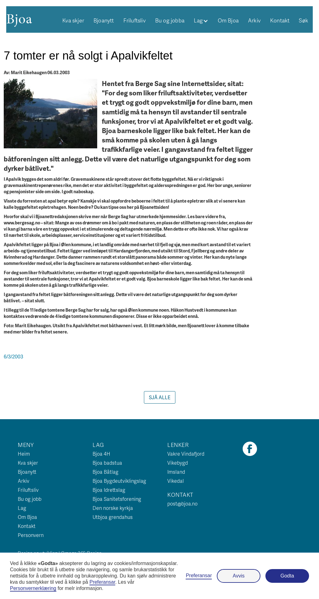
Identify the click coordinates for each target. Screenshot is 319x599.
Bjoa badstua (107, 462)
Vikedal (175, 480)
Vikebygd (177, 462)
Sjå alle (159, 397)
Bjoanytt (103, 20)
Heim (24, 453)
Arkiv (254, 20)
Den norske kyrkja (113, 507)
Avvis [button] (239, 575)
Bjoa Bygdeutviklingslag (119, 480)
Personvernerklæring (33, 588)
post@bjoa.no (182, 503)
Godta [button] (287, 575)
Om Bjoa (228, 20)
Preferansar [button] (102, 582)
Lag (22, 507)
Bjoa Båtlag (105, 471)
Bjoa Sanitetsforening (117, 498)
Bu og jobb (29, 498)
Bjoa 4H (101, 453)
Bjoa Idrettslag (109, 489)
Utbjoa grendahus (113, 516)
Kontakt (279, 20)
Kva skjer (73, 20)
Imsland (176, 471)
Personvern (31, 535)
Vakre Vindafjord (185, 453)
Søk (303, 20)
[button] (201, 20)
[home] (19, 19)
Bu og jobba (169, 20)
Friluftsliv (134, 20)
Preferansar (199, 575)
